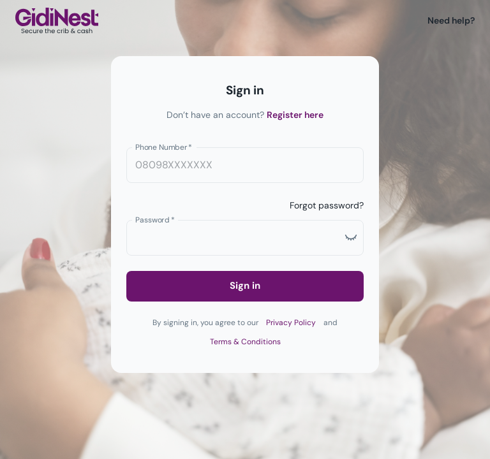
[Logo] (56, 21)
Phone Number (163, 147)
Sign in (245, 285)
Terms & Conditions (245, 342)
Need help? (451, 20)
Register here (295, 114)
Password (155, 219)
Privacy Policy (291, 322)
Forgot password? (327, 205)
